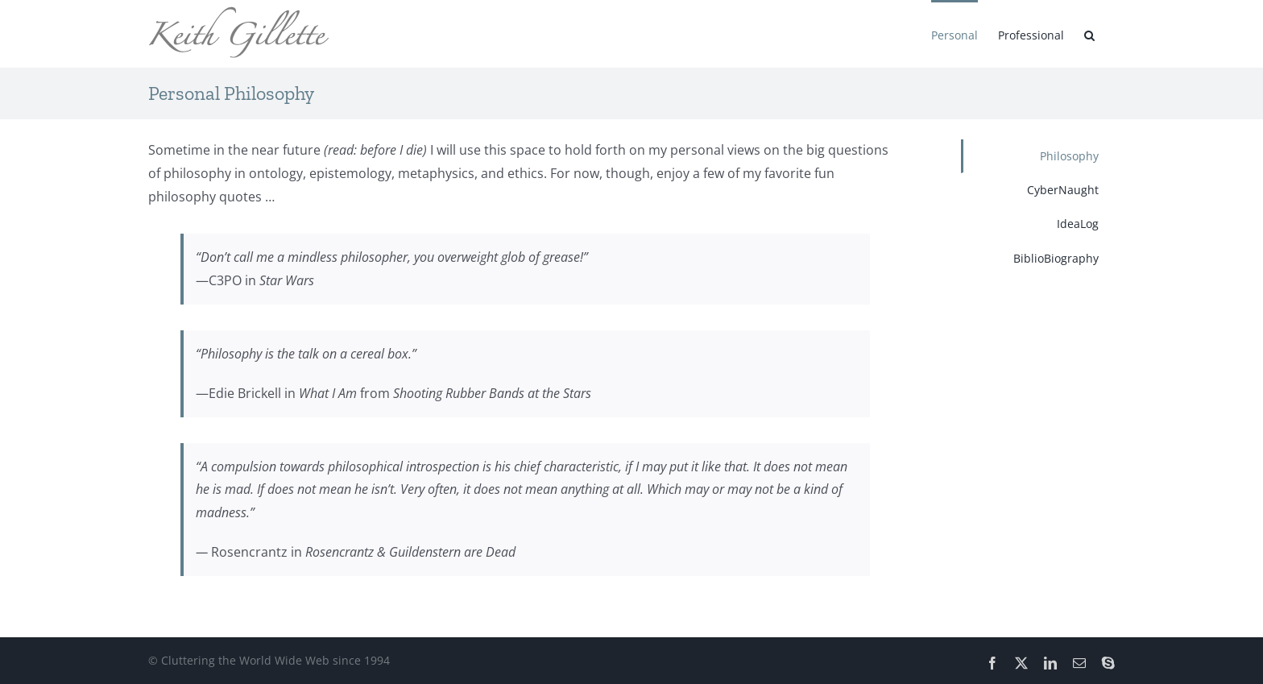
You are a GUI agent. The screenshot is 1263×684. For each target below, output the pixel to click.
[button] (1089, 34)
